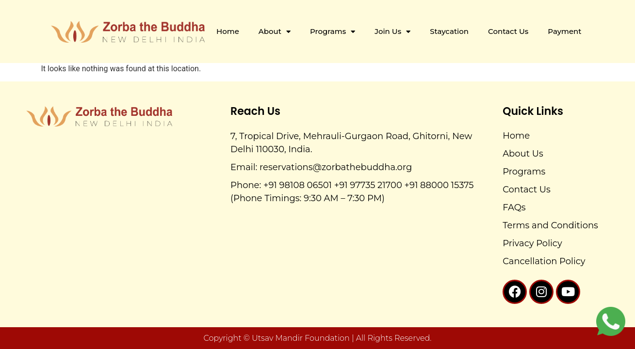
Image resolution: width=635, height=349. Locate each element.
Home (227, 31)
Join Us (392, 31)
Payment (564, 31)
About (275, 31)
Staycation (449, 31)
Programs (332, 31)
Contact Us (508, 31)
